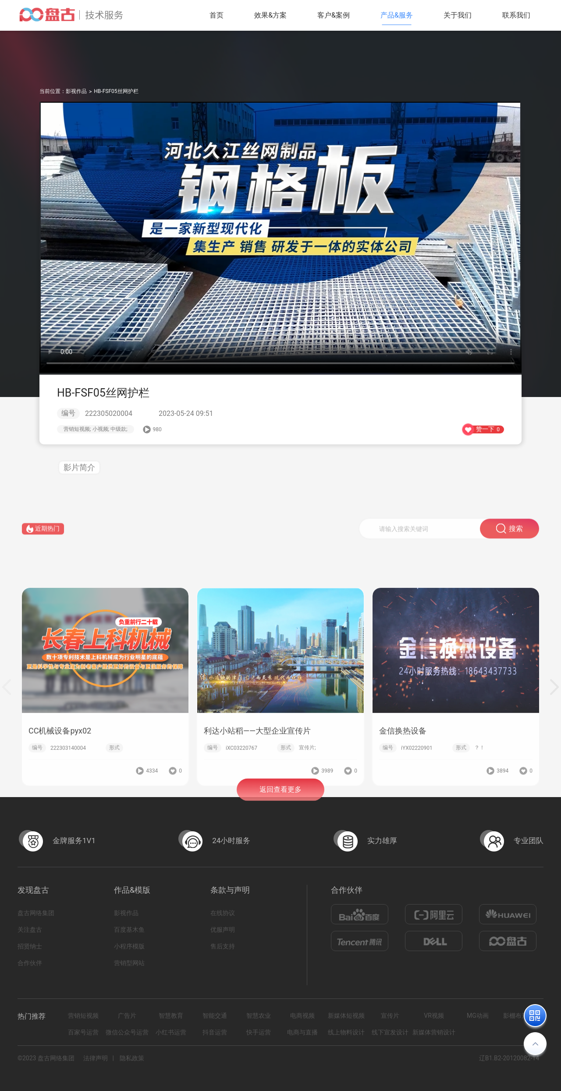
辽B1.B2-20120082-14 (509, 1058)
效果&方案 (270, 15)
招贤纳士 (30, 946)
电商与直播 (302, 1032)
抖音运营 (214, 1032)
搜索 (509, 535)
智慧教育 (171, 1015)
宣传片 (390, 1015)
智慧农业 (258, 1015)
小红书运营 (171, 1032)
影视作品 (76, 91)
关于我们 (458, 15)
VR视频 (434, 1015)
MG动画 (478, 1015)
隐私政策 (132, 1058)
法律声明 (95, 1058)
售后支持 (222, 946)
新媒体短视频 (346, 1015)
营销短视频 (83, 1015)
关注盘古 (30, 929)
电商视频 (302, 1015)
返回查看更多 (280, 797)
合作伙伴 (30, 962)
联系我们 (516, 15)
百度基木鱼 (129, 929)
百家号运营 (83, 1032)
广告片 (127, 1015)
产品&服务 (396, 15)
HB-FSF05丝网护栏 (116, 91)
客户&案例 (333, 15)
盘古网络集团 (36, 912)
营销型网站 (129, 962)
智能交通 (214, 1015)
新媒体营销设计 (433, 1032)
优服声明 (222, 929)
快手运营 (258, 1032)
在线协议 (222, 912)
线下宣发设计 (390, 1032)
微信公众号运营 (127, 1032)
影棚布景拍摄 (521, 1015)
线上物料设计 (346, 1032)
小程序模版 (129, 946)
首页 (216, 15)
